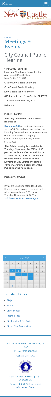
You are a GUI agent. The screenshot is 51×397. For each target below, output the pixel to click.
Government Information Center (28, 386)
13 (24, 275)
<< (5, 257)
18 (12, 278)
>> (43, 257)
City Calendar (13, 310)
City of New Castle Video (19, 326)
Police (10, 305)
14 (30, 275)
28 (18, 267)
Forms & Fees (13, 315)
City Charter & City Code (19, 321)
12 (18, 275)
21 (30, 278)
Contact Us (22, 355)
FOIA (32, 355)
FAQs (9, 300)
